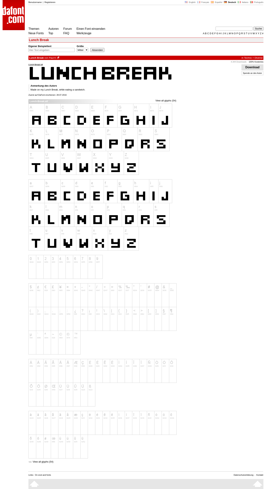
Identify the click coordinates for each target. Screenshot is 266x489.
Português (256, 2)
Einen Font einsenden (90, 28)
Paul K (52, 57)
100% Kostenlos (256, 62)
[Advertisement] (95, 16)
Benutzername (35, 2)
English (190, 2)
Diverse (259, 57)
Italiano (243, 2)
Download (252, 67)
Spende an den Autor (252, 73)
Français (203, 2)
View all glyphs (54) (166, 100)
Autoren (53, 28)
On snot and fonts (43, 475)
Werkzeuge (83, 33)
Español (216, 2)
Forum (67, 28)
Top (50, 33)
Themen (33, 28)
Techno (248, 57)
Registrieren (50, 2)
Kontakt (259, 475)
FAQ (66, 33)
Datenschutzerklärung (243, 475)
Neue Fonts (36, 33)
